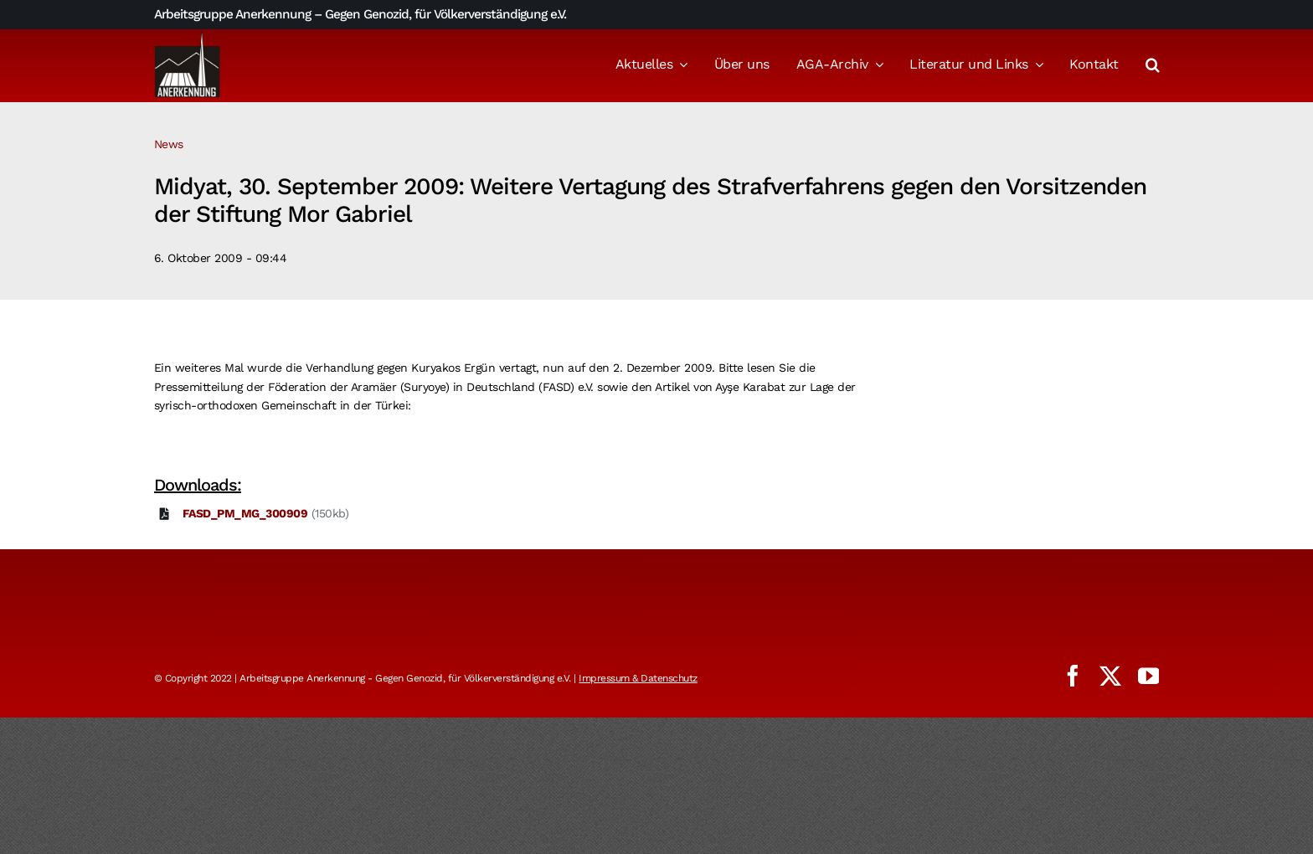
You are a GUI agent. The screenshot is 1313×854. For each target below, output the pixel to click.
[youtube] (1149, 676)
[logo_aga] (187, 36)
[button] (1153, 66)
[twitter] (1110, 676)
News (168, 144)
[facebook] (1073, 676)
